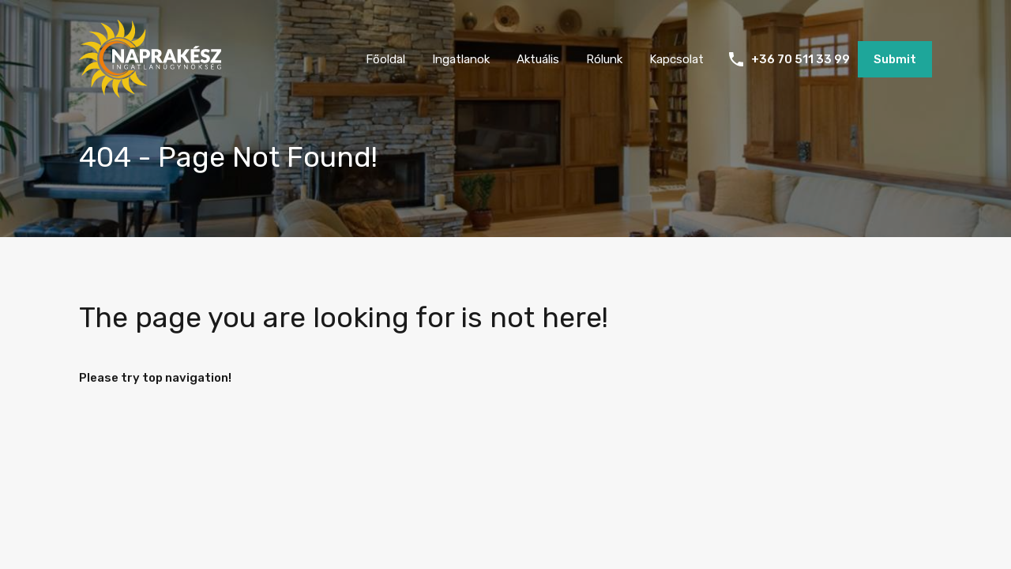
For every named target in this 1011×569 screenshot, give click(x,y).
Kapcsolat (676, 59)
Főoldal (385, 59)
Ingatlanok (461, 59)
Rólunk (604, 59)
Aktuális (538, 59)
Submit (895, 59)
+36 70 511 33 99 (800, 59)
